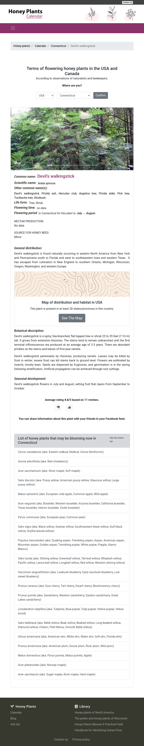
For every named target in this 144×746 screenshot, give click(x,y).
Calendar (16, 712)
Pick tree (123, 193)
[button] (20, 139)
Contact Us (127, 2)
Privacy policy (81, 739)
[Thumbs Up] (69, 407)
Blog (13, 718)
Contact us (61, 739)
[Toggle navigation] (13, 28)
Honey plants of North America (94, 712)
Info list (15, 724)
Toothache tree (23, 197)
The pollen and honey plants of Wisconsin (101, 718)
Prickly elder (107, 193)
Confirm (101, 95)
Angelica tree (87, 193)
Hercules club (68, 193)
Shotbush (40, 197)
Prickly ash (49, 193)
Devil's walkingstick (26, 193)
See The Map (72, 318)
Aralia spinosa (46, 183)
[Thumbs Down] (58, 407)
